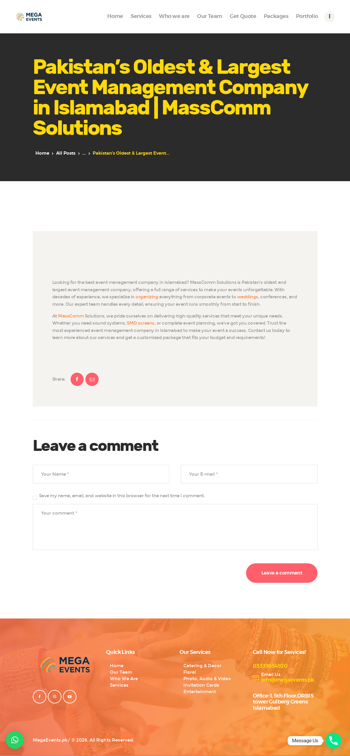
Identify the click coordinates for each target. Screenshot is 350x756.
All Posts (65, 153)
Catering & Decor (202, 665)
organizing (147, 297)
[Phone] (333, 741)
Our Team (121, 672)
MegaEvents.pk (50, 740)
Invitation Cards (201, 685)
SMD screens (140, 323)
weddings (247, 297)
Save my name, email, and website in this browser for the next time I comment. (122, 495)
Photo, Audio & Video (207, 678)
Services (119, 685)
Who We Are (124, 678)
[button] (15, 740)
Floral (189, 672)
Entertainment (199, 691)
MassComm (71, 316)
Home (42, 153)
